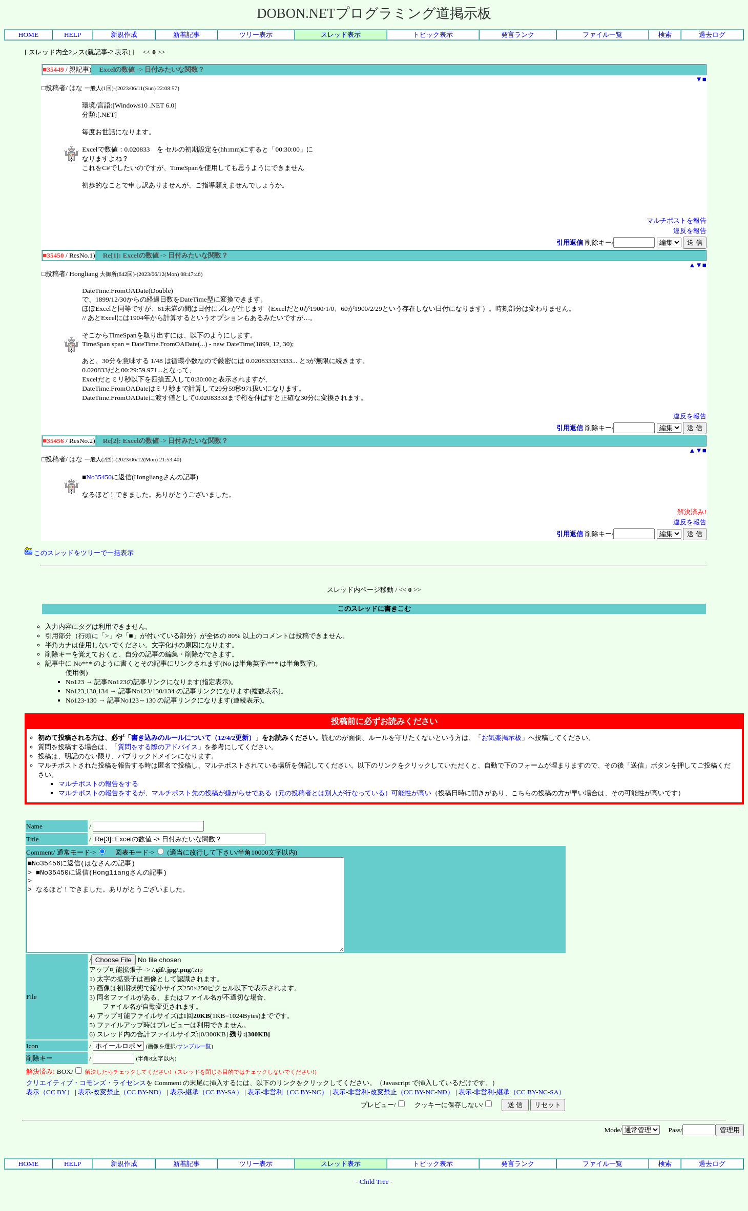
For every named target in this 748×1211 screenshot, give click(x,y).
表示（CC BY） (49, 1110)
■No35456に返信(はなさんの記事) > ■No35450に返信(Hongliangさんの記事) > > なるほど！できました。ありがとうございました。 (204, 914)
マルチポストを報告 (677, 220)
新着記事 (186, 34)
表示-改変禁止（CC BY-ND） (121, 1110)
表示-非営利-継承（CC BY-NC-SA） (512, 1110)
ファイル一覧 (602, 34)
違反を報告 (690, 231)
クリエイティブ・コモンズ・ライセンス (86, 1101)
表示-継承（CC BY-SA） (206, 1110)
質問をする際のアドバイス (158, 747)
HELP (72, 34)
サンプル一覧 (194, 1064)
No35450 (99, 477)
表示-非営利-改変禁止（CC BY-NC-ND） (393, 1110)
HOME (28, 34)
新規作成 (124, 34)
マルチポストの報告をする (98, 784)
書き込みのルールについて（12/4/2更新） (193, 737)
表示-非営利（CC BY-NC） (287, 1110)
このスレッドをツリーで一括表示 (79, 553)
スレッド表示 (341, 34)
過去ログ (712, 34)
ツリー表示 (256, 34)
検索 (665, 34)
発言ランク (517, 34)
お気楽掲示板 (502, 737)
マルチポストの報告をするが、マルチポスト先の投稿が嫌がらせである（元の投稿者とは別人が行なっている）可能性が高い (244, 793)
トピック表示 (433, 34)
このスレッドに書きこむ (374, 608)
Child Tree (374, 1200)
